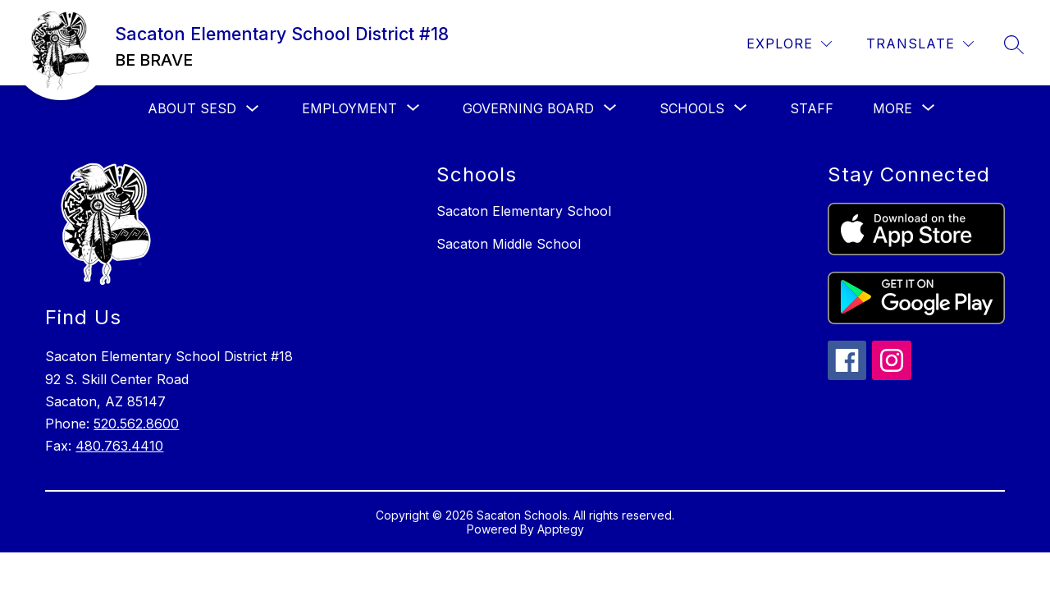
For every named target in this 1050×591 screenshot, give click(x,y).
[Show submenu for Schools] (692, 108)
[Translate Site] (920, 44)
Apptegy (560, 529)
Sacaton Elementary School (523, 211)
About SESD (192, 108)
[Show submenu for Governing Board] (528, 108)
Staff (811, 108)
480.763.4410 (119, 446)
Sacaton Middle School (508, 244)
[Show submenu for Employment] (349, 108)
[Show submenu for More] (892, 108)
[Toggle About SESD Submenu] (252, 109)
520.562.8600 (136, 423)
